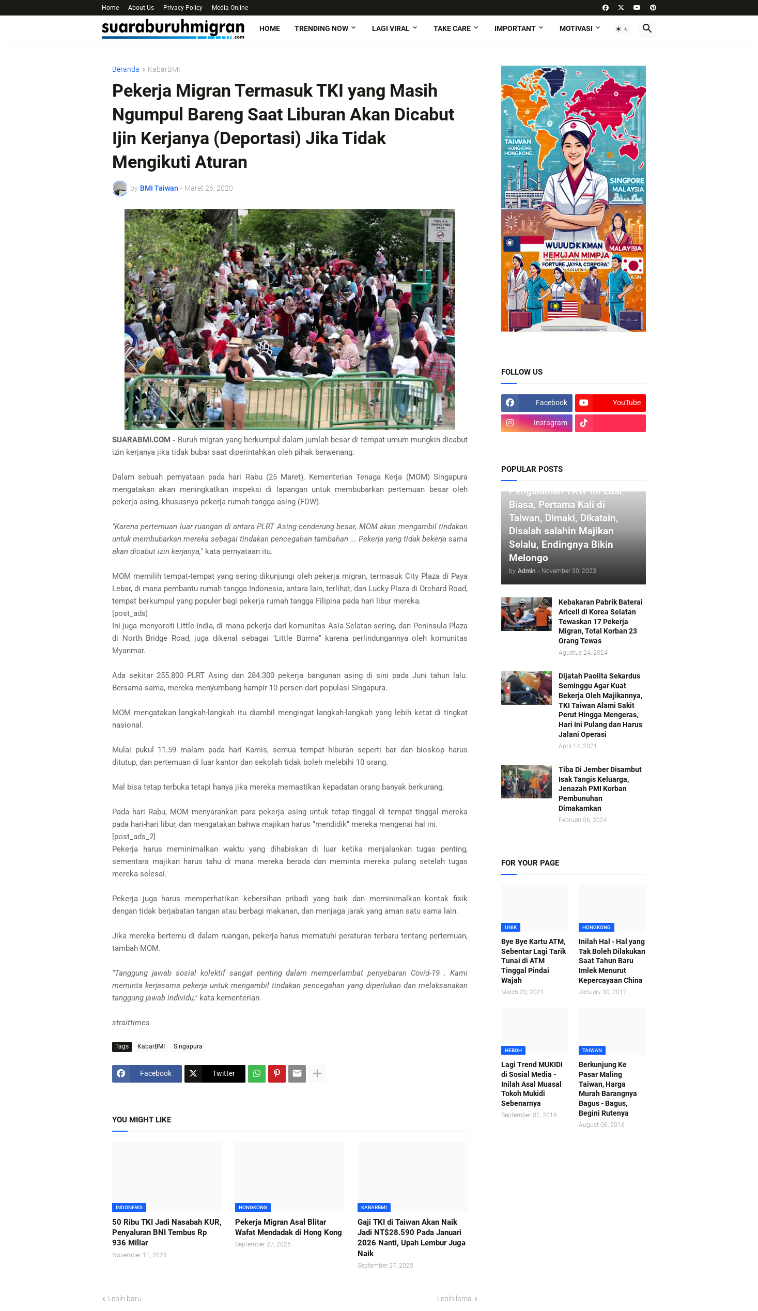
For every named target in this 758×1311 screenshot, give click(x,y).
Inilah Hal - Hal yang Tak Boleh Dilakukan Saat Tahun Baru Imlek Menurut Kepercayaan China (612, 961)
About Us (141, 7)
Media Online (230, 7)
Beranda (126, 69)
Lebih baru (125, 1298)
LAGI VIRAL (391, 28)
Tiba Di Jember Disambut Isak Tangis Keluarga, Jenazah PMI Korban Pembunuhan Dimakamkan (600, 789)
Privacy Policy (183, 7)
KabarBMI (164, 69)
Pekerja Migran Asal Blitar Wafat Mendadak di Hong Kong (288, 1227)
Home (110, 7)
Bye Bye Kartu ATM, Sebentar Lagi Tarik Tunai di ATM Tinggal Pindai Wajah (533, 961)
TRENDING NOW (321, 28)
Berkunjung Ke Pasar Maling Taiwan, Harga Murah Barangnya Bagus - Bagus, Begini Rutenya (608, 1088)
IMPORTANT (515, 28)
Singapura (188, 1046)
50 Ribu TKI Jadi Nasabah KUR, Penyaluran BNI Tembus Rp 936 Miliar (167, 1232)
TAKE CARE (452, 28)
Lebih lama (454, 1298)
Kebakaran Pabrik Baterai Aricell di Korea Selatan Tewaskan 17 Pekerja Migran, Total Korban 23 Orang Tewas (601, 621)
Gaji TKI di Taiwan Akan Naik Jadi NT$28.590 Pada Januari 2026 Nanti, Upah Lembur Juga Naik (412, 1237)
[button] (622, 29)
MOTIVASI (576, 28)
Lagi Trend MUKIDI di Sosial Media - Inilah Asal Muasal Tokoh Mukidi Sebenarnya (532, 1084)
